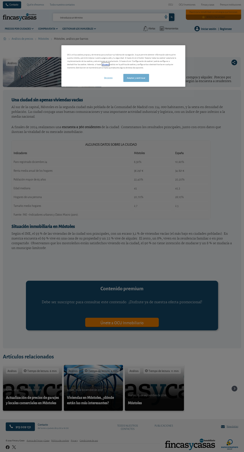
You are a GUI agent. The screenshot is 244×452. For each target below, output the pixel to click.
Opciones (108, 77)
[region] (123, 66)
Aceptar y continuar (136, 77)
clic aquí (105, 64)
